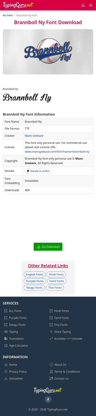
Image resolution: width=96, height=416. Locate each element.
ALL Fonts (8, 15)
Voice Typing (63, 332)
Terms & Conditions (67, 371)
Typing (13, 332)
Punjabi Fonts (35, 281)
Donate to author (38, 171)
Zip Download (51, 247)
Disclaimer (16, 378)
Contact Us (62, 378)
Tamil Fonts (56, 281)
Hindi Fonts (56, 274)
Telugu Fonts (34, 288)
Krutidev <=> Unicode (68, 339)
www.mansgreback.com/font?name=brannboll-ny (57, 152)
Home (13, 365)
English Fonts (34, 274)
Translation (16, 339)
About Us (60, 365)
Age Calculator (18, 345)
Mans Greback (34, 136)
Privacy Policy (18, 371)
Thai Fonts (55, 288)
